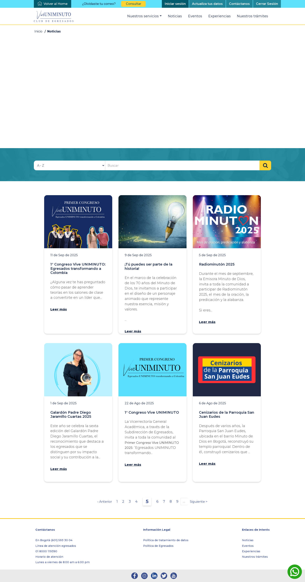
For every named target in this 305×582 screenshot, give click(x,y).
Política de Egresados (158, 546)
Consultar (133, 4)
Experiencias (219, 16)
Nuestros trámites (252, 16)
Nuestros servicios (143, 16)
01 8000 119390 (46, 551)
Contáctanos (239, 4)
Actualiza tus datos (207, 4)
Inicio (38, 31)
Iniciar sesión (175, 4)
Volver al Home (55, 4)
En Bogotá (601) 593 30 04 (53, 540)
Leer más (58, 309)
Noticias (175, 16)
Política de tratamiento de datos (165, 540)
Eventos (195, 16)
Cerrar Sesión (267, 4)
